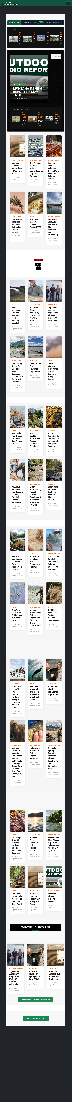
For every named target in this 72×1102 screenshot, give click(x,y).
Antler (50, 607)
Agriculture (16, 745)
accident (51, 430)
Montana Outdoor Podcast (40, 160)
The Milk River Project (57, 216)
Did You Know (17, 216)
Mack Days (52, 684)
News (50, 361)
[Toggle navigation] (68, 3)
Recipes (33, 216)
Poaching (15, 684)
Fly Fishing (34, 891)
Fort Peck (33, 361)
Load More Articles (35, 1018)
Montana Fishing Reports (39, 304)
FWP (13, 304)
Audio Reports (53, 891)
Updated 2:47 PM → (58, 22)
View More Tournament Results (36, 999)
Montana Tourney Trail (57, 304)
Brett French (35, 430)
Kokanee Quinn (53, 160)
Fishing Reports (18, 160)
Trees (14, 891)
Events (14, 430)
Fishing (32, 684)
